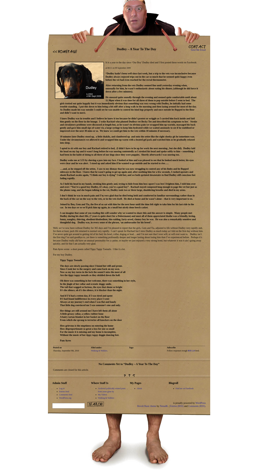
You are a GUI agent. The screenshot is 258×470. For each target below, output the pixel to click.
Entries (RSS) (176, 406)
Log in (62, 388)
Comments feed (65, 394)
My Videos (102, 394)
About (139, 388)
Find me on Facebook (185, 388)
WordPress (200, 403)
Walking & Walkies (99, 350)
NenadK (164, 406)
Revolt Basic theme (146, 406)
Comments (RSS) (196, 406)
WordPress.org (65, 398)
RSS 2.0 (191, 350)
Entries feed (64, 391)
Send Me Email (198, 50)
